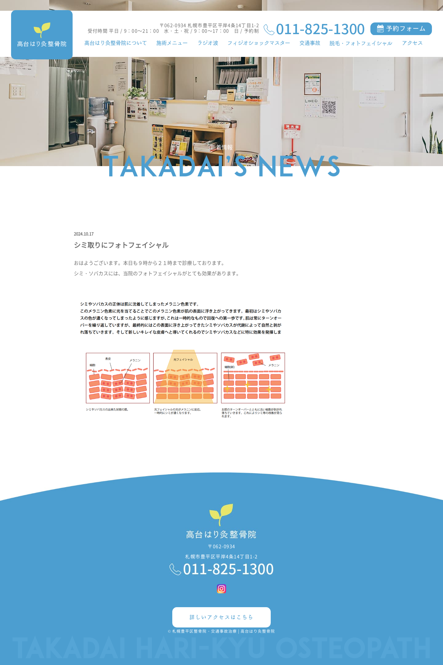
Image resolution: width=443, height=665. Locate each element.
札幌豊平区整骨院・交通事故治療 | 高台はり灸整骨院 (223, 631)
